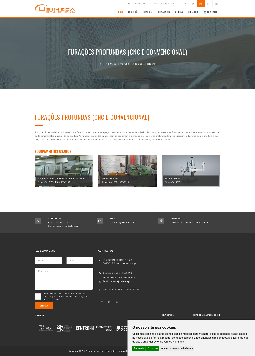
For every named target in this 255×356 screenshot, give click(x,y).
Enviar (44, 305)
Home (120, 11)
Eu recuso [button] (153, 348)
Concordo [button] (139, 348)
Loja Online (210, 12)
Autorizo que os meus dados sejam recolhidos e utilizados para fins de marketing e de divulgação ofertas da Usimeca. (65, 296)
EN (208, 3)
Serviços (147, 11)
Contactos (193, 11)
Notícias (179, 11)
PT (200, 3)
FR (216, 3)
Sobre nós (133, 11)
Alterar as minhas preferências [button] (177, 348)
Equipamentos (163, 11)
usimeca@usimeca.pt (167, 3)
